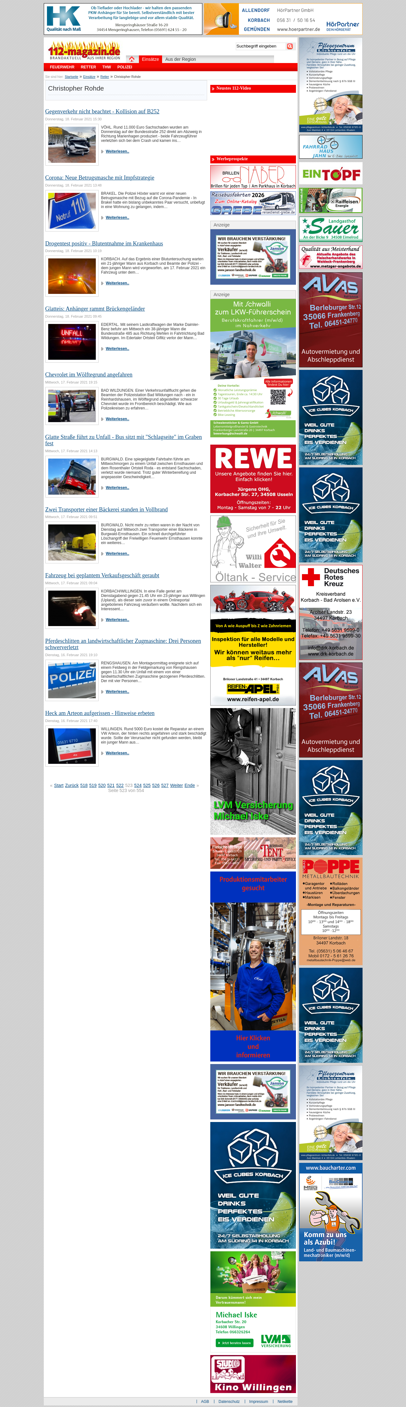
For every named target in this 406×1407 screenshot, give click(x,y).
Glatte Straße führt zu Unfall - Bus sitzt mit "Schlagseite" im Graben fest (123, 440)
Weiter (176, 785)
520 (102, 785)
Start (59, 785)
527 (164, 785)
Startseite (71, 77)
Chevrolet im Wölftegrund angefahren (89, 374)
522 (119, 785)
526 (156, 785)
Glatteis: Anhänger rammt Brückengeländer (95, 309)
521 (111, 785)
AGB (205, 1401)
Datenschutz (229, 1401)
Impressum (258, 1401)
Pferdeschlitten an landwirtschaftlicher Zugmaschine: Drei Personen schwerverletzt (123, 644)
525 (146, 785)
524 (137, 785)
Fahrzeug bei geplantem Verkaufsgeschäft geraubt (102, 575)
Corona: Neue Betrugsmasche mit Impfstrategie (99, 177)
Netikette (285, 1401)
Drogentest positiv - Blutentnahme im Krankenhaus (104, 243)
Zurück (72, 785)
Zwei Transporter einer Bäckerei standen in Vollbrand (106, 509)
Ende (190, 785)
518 (84, 785)
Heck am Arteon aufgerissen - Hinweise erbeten (100, 713)
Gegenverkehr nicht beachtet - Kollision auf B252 (102, 111)
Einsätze (89, 77)
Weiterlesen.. (117, 151)
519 (92, 785)
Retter (105, 77)
